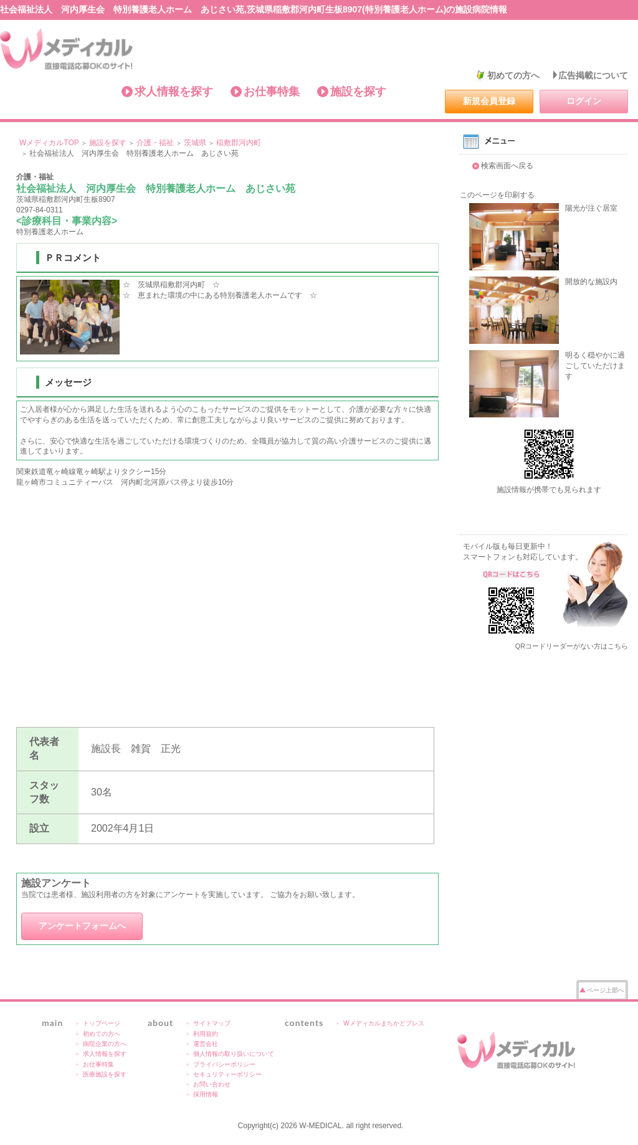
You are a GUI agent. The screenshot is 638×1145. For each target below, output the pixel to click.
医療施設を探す (104, 1074)
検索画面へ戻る (507, 165)
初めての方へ (513, 75)
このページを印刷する (497, 195)
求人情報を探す (174, 91)
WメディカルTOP (49, 142)
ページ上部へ (605, 990)
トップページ (101, 1023)
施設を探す (358, 91)
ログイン (583, 101)
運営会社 (205, 1043)
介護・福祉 (155, 142)
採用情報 (205, 1094)
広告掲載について (593, 75)
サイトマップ (212, 1023)
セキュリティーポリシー (227, 1074)
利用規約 (205, 1033)
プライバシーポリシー (224, 1064)
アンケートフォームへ (82, 926)
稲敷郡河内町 (238, 142)
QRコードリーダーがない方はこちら (571, 646)
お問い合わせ (212, 1084)
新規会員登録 (489, 101)
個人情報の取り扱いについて (233, 1053)
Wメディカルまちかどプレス (383, 1023)
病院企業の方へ (104, 1043)
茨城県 (195, 142)
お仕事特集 (272, 91)
